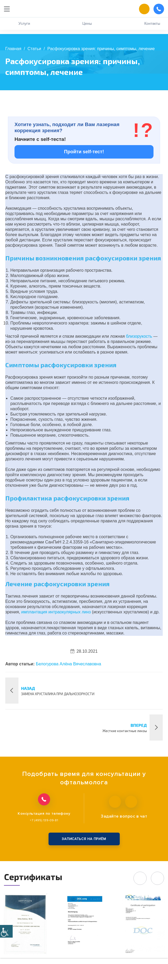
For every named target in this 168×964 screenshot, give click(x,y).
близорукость (139, 336)
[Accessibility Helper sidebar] (6, 931)
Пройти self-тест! (84, 151)
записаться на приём (84, 839)
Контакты (152, 28)
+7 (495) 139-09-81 (44, 820)
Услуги (24, 28)
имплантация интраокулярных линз (56, 612)
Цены (87, 28)
